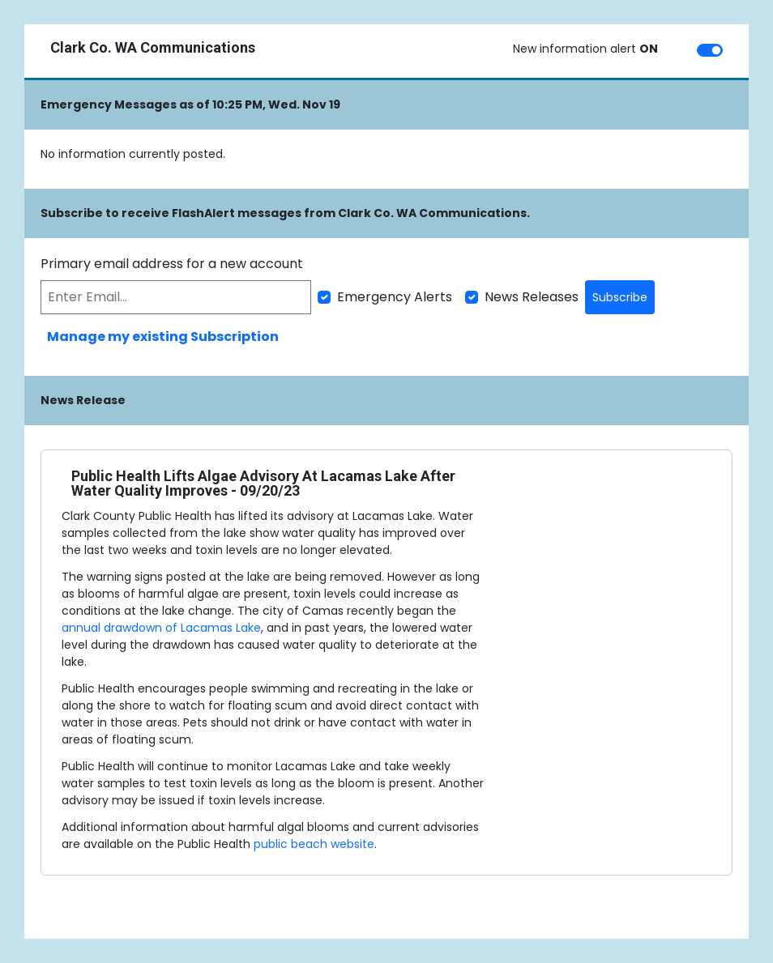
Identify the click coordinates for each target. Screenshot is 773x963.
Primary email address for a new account (172, 263)
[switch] (710, 50)
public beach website (314, 844)
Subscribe (619, 297)
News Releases (532, 297)
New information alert (585, 48)
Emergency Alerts (394, 297)
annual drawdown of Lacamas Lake (161, 628)
